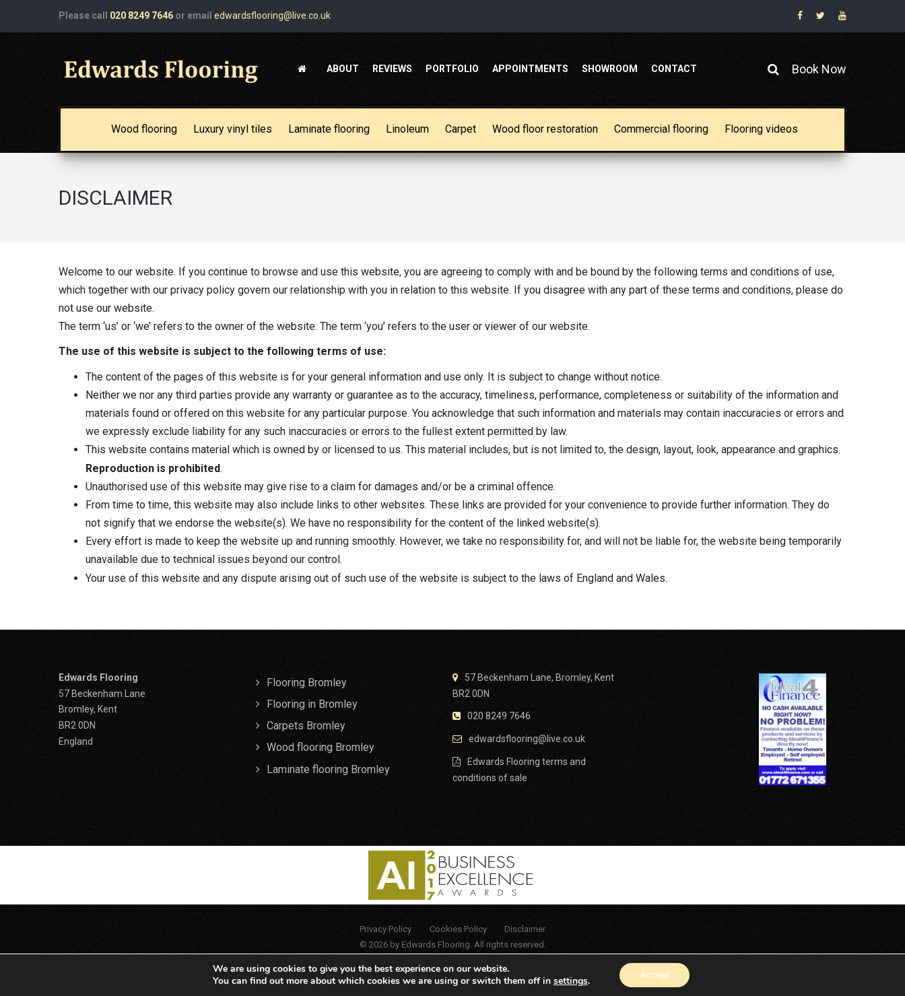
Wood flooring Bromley (320, 747)
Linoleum (407, 129)
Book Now (819, 69)
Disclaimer (524, 929)
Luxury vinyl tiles (232, 129)
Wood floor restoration (545, 129)
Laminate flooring (329, 129)
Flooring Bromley (307, 682)
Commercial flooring (661, 129)
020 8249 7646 (141, 15)
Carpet (460, 129)
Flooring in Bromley (312, 704)
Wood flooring (144, 129)
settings (571, 981)
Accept (654, 974)
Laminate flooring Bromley (328, 769)
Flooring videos (761, 129)
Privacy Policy (385, 929)
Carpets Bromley (306, 725)
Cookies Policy (458, 929)
